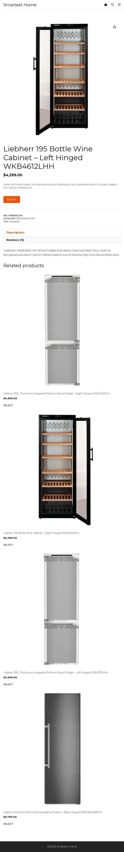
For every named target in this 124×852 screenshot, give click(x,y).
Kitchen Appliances (44, 184)
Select (12, 199)
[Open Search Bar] (112, 4)
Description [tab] (15, 232)
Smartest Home (20, 4)
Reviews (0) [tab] (15, 240)
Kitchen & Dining (21, 184)
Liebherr (14, 221)
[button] (115, 27)
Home (6, 184)
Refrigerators (66, 184)
